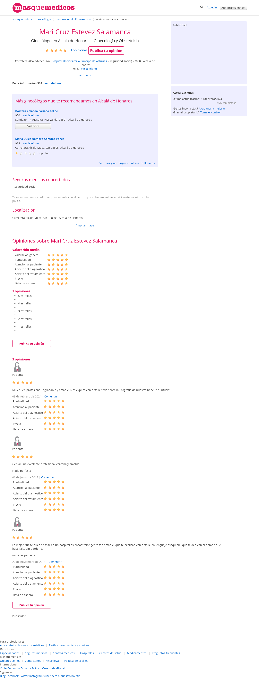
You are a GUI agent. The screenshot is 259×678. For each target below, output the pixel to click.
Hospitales (87, 653)
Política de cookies (76, 661)
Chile (3, 668)
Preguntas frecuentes (166, 653)
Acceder (212, 7)
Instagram (36, 676)
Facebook (12, 676)
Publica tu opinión (106, 50)
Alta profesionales (233, 8)
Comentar (50, 396)
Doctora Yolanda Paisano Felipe (36, 111)
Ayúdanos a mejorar (212, 108)
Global (60, 668)
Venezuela (49, 668)
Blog (3, 676)
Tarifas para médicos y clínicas (69, 645)
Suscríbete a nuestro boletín (62, 676)
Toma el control (210, 112)
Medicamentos (136, 653)
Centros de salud (110, 653)
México (36, 668)
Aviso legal (53, 661)
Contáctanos (33, 661)
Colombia (13, 668)
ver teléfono (89, 69)
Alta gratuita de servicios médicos (22, 645)
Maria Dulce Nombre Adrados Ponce (39, 139)
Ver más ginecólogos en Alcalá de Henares (127, 163)
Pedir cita (33, 126)
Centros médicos (64, 653)
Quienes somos (10, 661)
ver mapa (85, 75)
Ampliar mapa (85, 225)
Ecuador (26, 668)
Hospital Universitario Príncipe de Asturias (79, 61)
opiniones (79, 50)
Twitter (24, 676)
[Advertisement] (209, 54)
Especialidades (10, 653)
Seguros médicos (36, 653)
